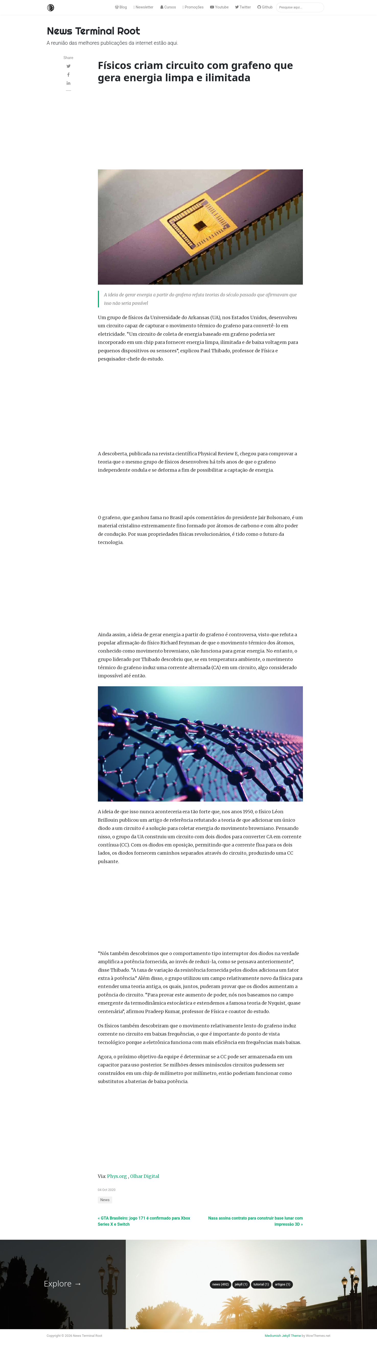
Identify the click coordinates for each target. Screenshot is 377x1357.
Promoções (192, 7)
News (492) (220, 1284)
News (105, 1200)
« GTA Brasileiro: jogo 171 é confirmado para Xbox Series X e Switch (144, 1221)
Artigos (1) (282, 1284)
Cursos (168, 7)
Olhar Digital (144, 1176)
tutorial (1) (261, 1284)
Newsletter (143, 7)
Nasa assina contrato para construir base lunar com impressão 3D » (255, 1221)
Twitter (243, 7)
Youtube (219, 7)
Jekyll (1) (241, 1284)
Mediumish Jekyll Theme (283, 1336)
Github (265, 7)
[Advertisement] (200, 127)
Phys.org (117, 1176)
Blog (121, 7)
